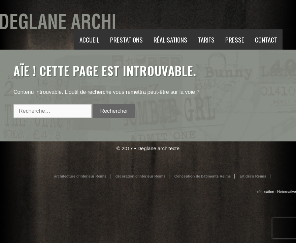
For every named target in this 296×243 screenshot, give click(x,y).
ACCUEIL (89, 39)
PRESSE (234, 39)
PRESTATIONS (126, 39)
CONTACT (266, 39)
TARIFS (206, 39)
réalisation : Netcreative (276, 192)
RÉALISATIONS (170, 39)
